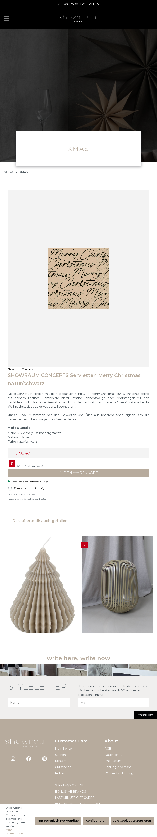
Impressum (113, 761)
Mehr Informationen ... (15, 831)
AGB (108, 748)
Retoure (61, 773)
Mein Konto (63, 748)
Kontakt (60, 761)
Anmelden (145, 715)
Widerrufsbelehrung (119, 773)
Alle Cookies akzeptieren (132, 820)
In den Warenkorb (78, 472)
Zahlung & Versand (118, 767)
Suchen (60, 755)
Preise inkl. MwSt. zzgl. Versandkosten (27, 498)
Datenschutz (114, 755)
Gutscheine (63, 767)
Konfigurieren (96, 820)
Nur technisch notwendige (58, 820)
